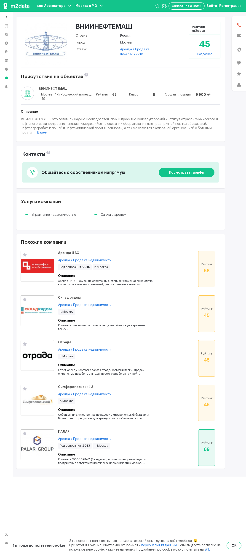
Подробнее (204, 54)
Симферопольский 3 (75, 386)
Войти (211, 5)
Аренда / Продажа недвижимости (85, 260)
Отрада (64, 342)
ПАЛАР (64, 431)
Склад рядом (69, 297)
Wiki (208, 549)
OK (234, 545)
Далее (42, 132)
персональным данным (159, 545)
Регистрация (230, 5)
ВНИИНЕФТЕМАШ (53, 88)
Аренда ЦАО (68, 252)
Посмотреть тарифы (186, 172)
